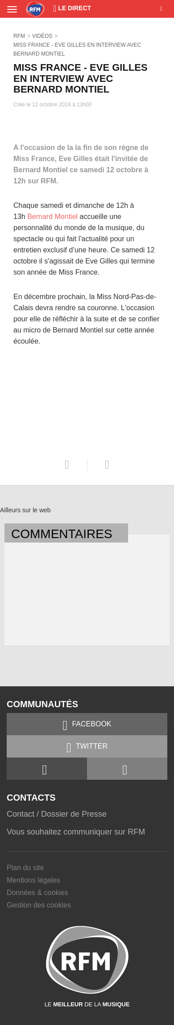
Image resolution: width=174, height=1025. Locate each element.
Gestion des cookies (39, 905)
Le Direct (72, 8)
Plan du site (25, 867)
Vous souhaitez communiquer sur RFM (76, 831)
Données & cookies (37, 892)
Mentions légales (33, 880)
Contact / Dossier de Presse (57, 814)
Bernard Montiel (52, 216)
